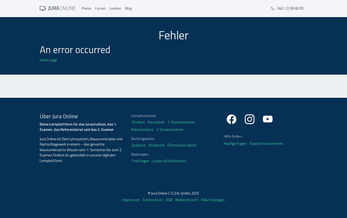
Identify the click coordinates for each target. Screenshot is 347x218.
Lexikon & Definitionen (169, 161)
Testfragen (140, 161)
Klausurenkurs (142, 129)
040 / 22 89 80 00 (287, 8)
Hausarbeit (156, 122)
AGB (169, 200)
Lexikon (115, 8)
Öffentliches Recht (182, 145)
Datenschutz (153, 200)
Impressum (131, 200)
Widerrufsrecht (187, 200)
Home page (48, 60)
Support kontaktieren (266, 143)
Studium (138, 122)
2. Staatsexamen (169, 129)
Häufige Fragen (235, 143)
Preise (86, 8)
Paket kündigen (213, 200)
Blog (128, 8)
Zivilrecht (138, 145)
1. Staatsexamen (181, 122)
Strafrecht (156, 145)
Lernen (100, 8)
